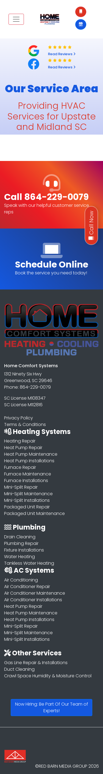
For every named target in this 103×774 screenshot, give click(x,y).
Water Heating (19, 556)
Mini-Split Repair (21, 487)
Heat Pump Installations (29, 461)
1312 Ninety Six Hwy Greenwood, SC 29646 (28, 377)
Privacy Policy (18, 418)
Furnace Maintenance (27, 474)
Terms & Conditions (25, 424)
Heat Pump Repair (23, 447)
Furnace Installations (26, 480)
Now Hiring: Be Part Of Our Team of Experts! (51, 707)
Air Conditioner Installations (33, 600)
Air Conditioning (21, 580)
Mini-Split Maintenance (28, 494)
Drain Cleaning (19, 537)
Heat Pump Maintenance (30, 454)
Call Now (91, 225)
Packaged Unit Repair (27, 507)
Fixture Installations (24, 550)
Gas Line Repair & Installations (36, 662)
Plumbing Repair (21, 543)
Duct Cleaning (19, 669)
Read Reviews (62, 54)
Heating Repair (19, 441)
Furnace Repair (20, 467)
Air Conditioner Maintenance (34, 593)
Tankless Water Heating (29, 563)
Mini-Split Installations (27, 500)
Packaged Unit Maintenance (34, 513)
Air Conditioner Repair (27, 586)
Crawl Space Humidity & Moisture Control (47, 676)
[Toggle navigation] (16, 19)
